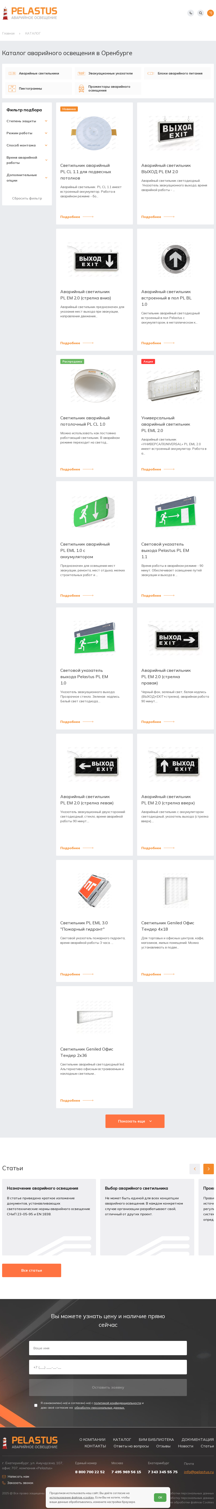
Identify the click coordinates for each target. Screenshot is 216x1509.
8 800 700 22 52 (90, 1472)
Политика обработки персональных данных (181, 1493)
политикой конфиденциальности (117, 1403)
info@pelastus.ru (199, 1471)
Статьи (207, 1446)
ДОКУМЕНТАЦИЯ (198, 1439)
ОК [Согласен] (160, 1497)
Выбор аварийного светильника (136, 1188)
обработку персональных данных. (99, 1407)
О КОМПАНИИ (92, 1439)
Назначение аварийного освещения (42, 1188)
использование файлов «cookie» (72, 1497)
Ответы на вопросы (131, 1446)
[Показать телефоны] (190, 13)
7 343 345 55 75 (163, 1472)
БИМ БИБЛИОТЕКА (156, 1439)
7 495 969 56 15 (126, 1472)
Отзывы (163, 1446)
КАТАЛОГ (122, 1439)
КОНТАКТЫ (95, 1446)
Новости (185, 1446)
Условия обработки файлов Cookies (187, 1502)
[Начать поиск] (200, 13)
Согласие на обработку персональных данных (179, 1498)
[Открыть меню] (210, 13)
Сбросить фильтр (27, 198)
